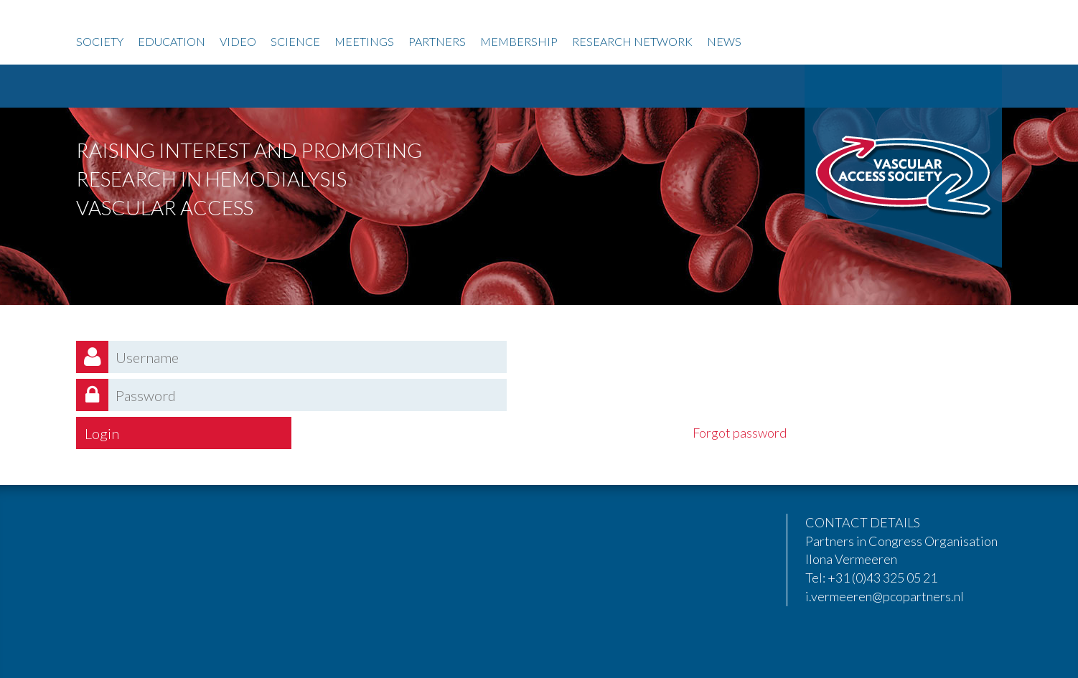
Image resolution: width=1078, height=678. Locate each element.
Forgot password (740, 433)
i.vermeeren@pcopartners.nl (884, 596)
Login (102, 433)
